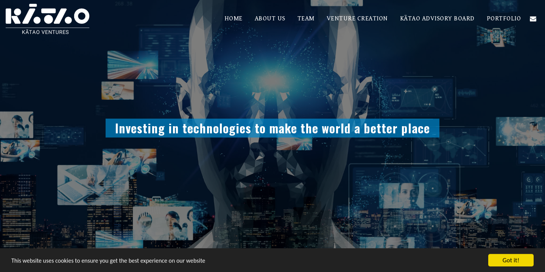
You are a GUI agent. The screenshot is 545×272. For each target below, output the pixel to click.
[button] (533, 18)
